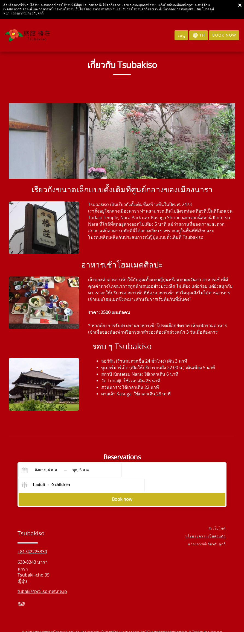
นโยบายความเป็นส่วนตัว (206, 522)
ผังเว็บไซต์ (218, 514)
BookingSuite (69, 618)
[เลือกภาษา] (198, 35)
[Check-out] (81, 470)
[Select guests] (149, 470)
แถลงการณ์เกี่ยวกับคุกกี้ (26, 13)
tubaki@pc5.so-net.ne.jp (42, 577)
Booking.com (129, 618)
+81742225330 (32, 537)
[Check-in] (42, 470)
